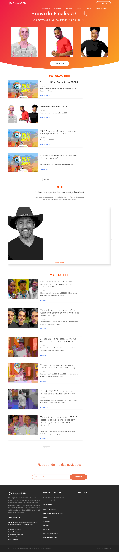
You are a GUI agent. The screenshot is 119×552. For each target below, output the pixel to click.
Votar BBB (103, 3)
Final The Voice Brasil (50, 538)
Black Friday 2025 (13, 539)
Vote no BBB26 (46, 8)
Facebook (82, 492)
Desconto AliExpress (14, 537)
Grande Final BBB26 (101, 8)
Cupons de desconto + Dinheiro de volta (20, 524)
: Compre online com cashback (22, 522)
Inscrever (78, 477)
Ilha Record (46, 530)
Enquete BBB (57, 8)
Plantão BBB (69, 8)
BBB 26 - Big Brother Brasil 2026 (53, 513)
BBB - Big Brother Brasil (50, 534)
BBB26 (45, 517)
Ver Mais (46, 448)
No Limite (46, 526)
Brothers (79, 8)
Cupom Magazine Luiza (15, 534)
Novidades (89, 8)
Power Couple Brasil (49, 509)
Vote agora (45, 95)
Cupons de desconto (14, 529)
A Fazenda (46, 521)
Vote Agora (59, 63)
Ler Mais (44, 300)
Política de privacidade (104, 548)
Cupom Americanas (14, 532)
